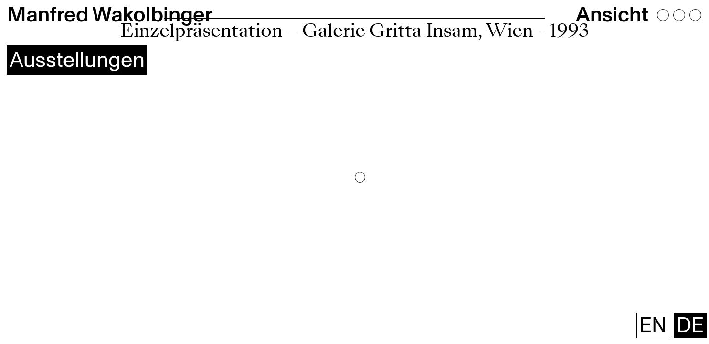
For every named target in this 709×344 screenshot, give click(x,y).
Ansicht (648, 9)
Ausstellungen (36, 26)
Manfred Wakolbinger (48, 9)
